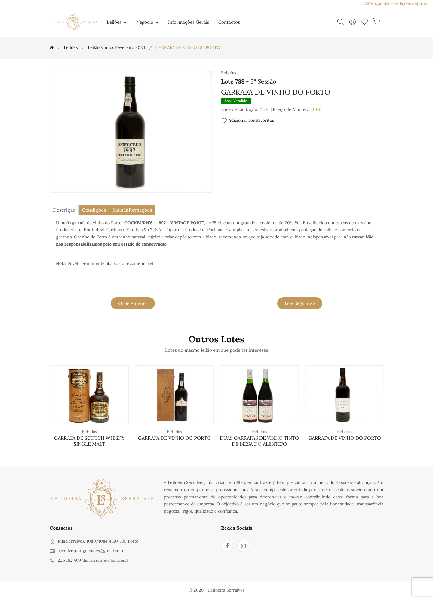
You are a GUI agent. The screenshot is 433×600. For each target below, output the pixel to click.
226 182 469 (69, 560)
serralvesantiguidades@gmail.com (90, 550)
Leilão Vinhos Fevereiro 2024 (116, 47)
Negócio (147, 22)
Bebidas (89, 431)
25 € (264, 109)
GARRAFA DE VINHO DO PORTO (174, 438)
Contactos (229, 22)
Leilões (117, 22)
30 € (317, 109)
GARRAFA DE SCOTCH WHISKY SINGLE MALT (89, 441)
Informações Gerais (188, 22)
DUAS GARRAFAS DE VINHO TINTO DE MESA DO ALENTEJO (259, 441)
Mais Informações (132, 210)
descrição (64, 210)
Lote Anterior (132, 303)
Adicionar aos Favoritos (247, 121)
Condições (94, 210)
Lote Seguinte (300, 303)
